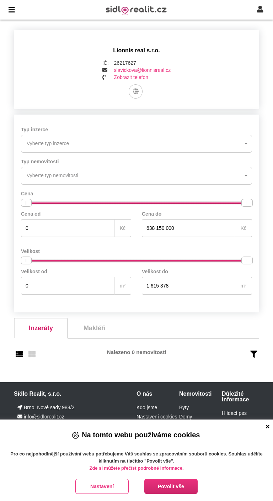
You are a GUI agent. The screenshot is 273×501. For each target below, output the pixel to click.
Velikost (30, 251)
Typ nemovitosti (40, 161)
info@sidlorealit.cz (44, 417)
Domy (185, 417)
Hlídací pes (234, 413)
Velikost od (34, 271)
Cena (27, 193)
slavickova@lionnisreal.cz (142, 70)
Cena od (31, 214)
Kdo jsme (146, 407)
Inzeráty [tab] (41, 328)
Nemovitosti (195, 394)
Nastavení (102, 486)
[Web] (136, 91)
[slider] (26, 203)
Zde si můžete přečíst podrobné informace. (136, 468)
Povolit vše (171, 486)
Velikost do (155, 271)
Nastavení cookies (156, 417)
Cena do (151, 214)
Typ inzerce (34, 129)
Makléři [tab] (95, 328)
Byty (184, 407)
